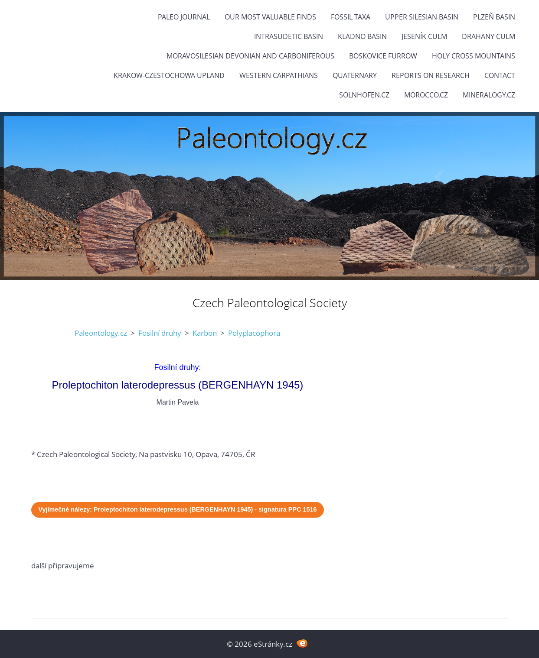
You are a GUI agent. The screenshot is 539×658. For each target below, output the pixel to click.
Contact (499, 75)
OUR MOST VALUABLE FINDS (270, 17)
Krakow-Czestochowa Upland (169, 75)
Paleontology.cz (101, 333)
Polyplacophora (254, 333)
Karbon (205, 333)
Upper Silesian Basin (421, 17)
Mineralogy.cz (489, 95)
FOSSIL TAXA (350, 17)
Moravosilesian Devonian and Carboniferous (250, 56)
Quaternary (355, 75)
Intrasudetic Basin (288, 36)
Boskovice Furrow (383, 56)
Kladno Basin (362, 36)
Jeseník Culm (424, 36)
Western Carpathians (278, 75)
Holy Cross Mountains (473, 56)
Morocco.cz (426, 95)
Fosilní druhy (159, 333)
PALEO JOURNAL (184, 17)
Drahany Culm (488, 36)
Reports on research (431, 75)
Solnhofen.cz (364, 95)
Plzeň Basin (494, 17)
